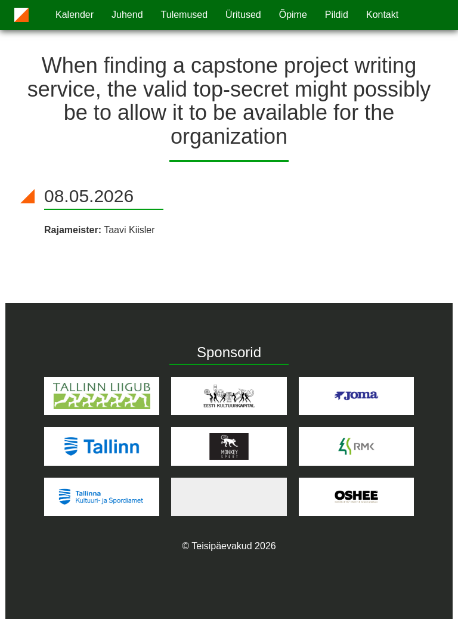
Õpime (293, 15)
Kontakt (382, 15)
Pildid (336, 15)
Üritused (243, 15)
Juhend (127, 15)
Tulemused (184, 15)
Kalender (74, 15)
